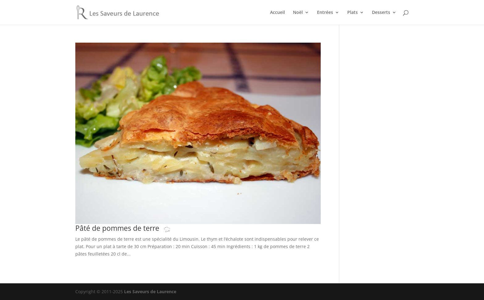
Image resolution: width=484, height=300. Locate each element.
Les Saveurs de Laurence (150, 291)
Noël (298, 12)
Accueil (277, 12)
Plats (352, 12)
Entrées (325, 12)
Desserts (381, 12)
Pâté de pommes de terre (129, 228)
